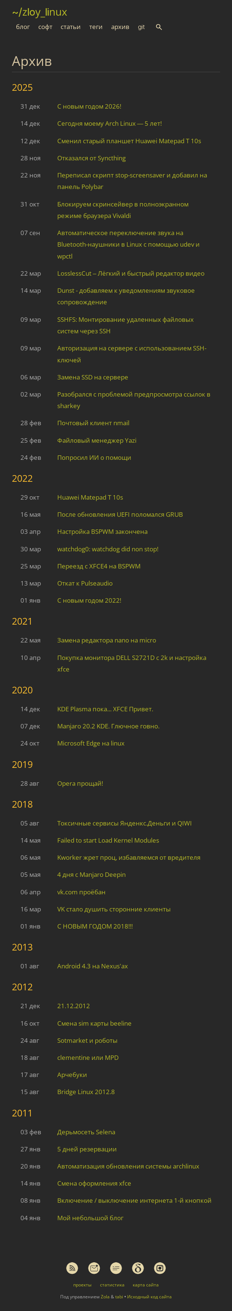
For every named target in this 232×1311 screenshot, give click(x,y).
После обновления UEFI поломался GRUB (120, 514)
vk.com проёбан (81, 892)
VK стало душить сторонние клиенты (114, 909)
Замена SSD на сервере (92, 377)
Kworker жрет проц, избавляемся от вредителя (128, 857)
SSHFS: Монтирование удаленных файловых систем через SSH (125, 325)
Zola (105, 1297)
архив (120, 27)
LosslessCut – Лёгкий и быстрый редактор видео (130, 273)
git (141, 27)
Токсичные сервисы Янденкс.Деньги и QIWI (124, 823)
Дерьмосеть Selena (86, 1132)
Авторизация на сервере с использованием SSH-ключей (131, 354)
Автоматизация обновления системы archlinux (128, 1166)
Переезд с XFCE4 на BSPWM (99, 566)
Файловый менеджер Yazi (96, 440)
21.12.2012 (73, 1005)
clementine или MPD (88, 1057)
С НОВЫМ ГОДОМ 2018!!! (95, 926)
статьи (71, 27)
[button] (159, 27)
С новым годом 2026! (89, 106)
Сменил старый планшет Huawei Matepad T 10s (129, 141)
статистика (112, 1285)
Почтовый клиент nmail (93, 423)
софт (45, 27)
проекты (82, 1285)
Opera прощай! (80, 783)
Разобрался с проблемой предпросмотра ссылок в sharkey (133, 400)
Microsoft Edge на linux (91, 743)
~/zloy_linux (39, 12)
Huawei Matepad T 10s (90, 497)
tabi (119, 1297)
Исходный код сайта (149, 1297)
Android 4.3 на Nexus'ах (92, 966)
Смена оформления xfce (94, 1183)
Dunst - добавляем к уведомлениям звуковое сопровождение (126, 296)
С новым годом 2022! (89, 600)
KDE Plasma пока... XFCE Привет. (105, 709)
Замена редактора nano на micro (106, 640)
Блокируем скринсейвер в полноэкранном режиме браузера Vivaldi (122, 210)
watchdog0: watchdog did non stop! (107, 549)
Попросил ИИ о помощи (94, 457)
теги (96, 27)
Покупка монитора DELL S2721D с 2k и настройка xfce (131, 663)
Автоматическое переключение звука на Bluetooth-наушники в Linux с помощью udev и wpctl (128, 244)
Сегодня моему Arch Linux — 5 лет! (109, 123)
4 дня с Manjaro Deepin (91, 874)
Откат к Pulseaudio (85, 583)
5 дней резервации (87, 1149)
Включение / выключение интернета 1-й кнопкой (134, 1200)
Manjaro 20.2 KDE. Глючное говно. (108, 726)
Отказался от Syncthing (91, 158)
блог (23, 27)
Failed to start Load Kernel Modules (108, 840)
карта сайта (146, 1285)
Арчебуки (72, 1074)
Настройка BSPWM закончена (102, 531)
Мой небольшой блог (90, 1218)
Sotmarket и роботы (87, 1040)
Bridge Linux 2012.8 (86, 1091)
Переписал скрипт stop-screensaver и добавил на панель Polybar (132, 181)
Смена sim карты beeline (94, 1023)
